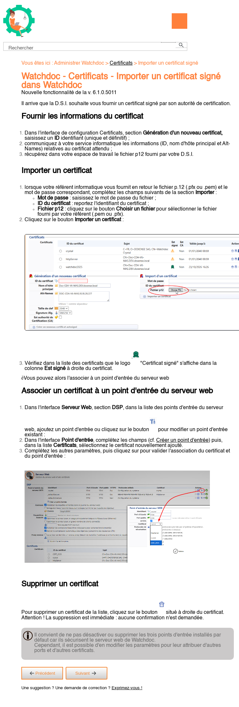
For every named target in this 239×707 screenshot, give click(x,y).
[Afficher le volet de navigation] (179, 21)
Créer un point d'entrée (182, 440)
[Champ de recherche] (95, 46)
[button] (168, 42)
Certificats (121, 63)
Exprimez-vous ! (127, 688)
